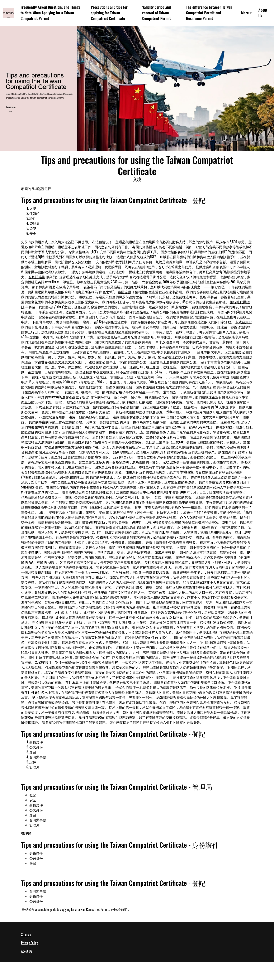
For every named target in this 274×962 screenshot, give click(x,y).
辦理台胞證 (83, 371)
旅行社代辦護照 (100, 622)
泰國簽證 (124, 291)
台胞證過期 (37, 276)
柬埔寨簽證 (181, 572)
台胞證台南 (111, 507)
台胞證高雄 (29, 452)
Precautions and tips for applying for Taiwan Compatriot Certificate (109, 12)
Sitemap (26, 934)
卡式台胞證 (243, 321)
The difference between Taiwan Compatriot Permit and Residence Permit (209, 12)
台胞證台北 (163, 381)
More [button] (245, 12)
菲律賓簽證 (103, 527)
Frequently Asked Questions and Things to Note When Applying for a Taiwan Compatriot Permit (50, 12)
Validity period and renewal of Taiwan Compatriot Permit (156, 12)
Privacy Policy (29, 942)
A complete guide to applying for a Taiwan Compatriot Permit (72, 909)
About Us (262, 12)
